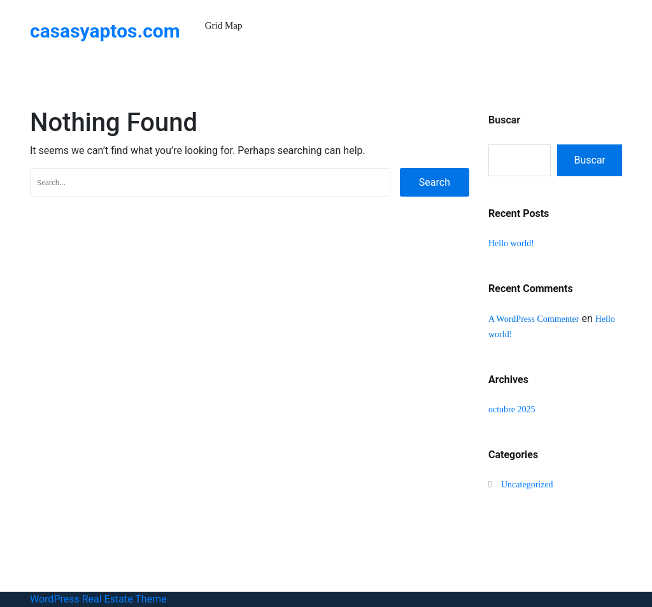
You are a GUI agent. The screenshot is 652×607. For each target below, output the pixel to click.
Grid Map (224, 25)
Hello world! (511, 243)
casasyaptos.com (105, 31)
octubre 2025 (511, 409)
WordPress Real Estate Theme (98, 599)
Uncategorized (527, 484)
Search (434, 182)
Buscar (504, 120)
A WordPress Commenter (533, 319)
